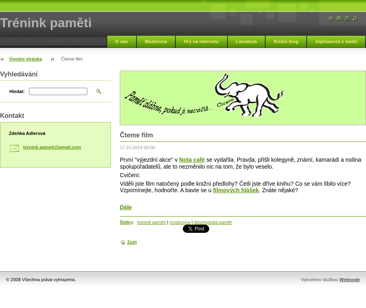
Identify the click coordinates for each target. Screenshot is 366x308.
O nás (121, 41)
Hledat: (17, 91)
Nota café (192, 159)
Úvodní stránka (25, 58)
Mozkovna (156, 41)
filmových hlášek (236, 190)
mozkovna (179, 222)
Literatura (246, 41)
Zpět (132, 242)
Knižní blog (286, 41)
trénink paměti (151, 222)
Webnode (350, 279)
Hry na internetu (201, 41)
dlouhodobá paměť (213, 222)
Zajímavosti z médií (336, 41)
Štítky (126, 222)
